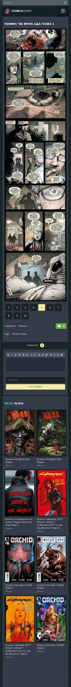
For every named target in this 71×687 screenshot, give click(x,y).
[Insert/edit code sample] (54, 355)
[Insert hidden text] (61, 355)
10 (25, 315)
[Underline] (15, 355)
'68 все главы (19, 333)
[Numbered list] (35, 355)
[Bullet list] (31, 355)
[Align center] (23, 355)
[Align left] (20, 355)
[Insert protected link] (46, 355)
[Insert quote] (51, 355)
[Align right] (27, 355)
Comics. (21, 11)
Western (23, 326)
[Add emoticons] (39, 355)
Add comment (35, 387)
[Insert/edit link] (43, 355)
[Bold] (8, 355)
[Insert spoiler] (58, 355)
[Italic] (12, 355)
